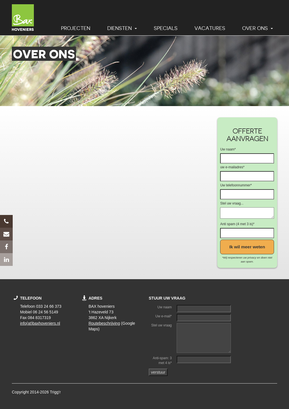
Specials (166, 28)
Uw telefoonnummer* (236, 185)
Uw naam (164, 307)
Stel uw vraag (161, 325)
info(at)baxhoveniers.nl (40, 323)
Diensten (122, 28)
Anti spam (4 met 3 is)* (237, 224)
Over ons (257, 28)
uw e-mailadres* (232, 167)
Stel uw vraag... (232, 203)
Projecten (75, 28)
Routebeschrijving (104, 323)
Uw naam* (228, 149)
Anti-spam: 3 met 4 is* (162, 360)
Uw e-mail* (164, 316)
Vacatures (209, 28)
